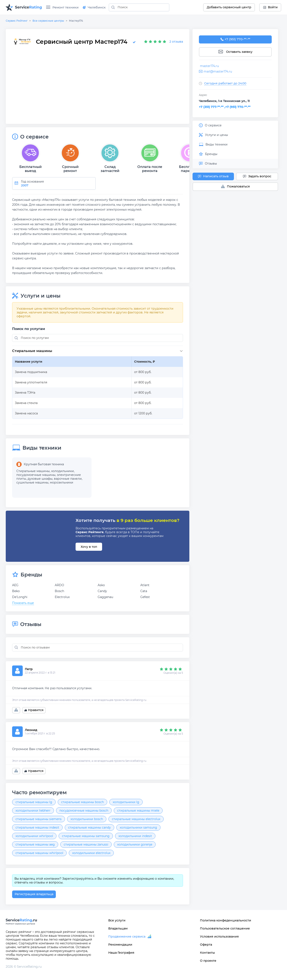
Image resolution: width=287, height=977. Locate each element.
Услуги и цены (213, 135)
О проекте (208, 961)
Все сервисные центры (48, 20)
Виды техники (213, 144)
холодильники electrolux (91, 853)
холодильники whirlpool (34, 836)
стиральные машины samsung (86, 836)
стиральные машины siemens (38, 819)
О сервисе (210, 125)
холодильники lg (126, 802)
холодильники (62, 471)
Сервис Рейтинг (17, 20)
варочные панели (68, 479)
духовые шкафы (40, 479)
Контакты (207, 953)
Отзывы (208, 163)
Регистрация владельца (34, 894)
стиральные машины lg (33, 802)
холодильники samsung (138, 827)
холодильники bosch (86, 819)
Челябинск (94, 7)
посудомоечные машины (35, 475)
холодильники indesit (135, 836)
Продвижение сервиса (126, 936)
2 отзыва (176, 41)
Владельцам (118, 928)
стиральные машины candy (89, 827)
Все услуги (116, 920)
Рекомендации (120, 944)
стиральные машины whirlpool (39, 853)
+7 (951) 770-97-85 (235, 39)
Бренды (208, 154)
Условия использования (219, 936)
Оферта (206, 944)
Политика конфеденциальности (225, 920)
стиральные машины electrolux (136, 819)
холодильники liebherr (33, 810)
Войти (270, 7)
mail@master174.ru (218, 71)
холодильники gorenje (134, 844)
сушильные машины (32, 482)
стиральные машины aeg (35, 844)
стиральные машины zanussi (86, 844)
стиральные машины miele (138, 810)
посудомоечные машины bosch (83, 810)
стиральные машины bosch (82, 802)
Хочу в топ (89, 547)
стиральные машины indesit (37, 827)
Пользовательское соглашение (225, 928)
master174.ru (209, 66)
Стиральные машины (33, 471)
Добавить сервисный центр (229, 7)
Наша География (121, 953)
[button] (98, 351)
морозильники (61, 482)
